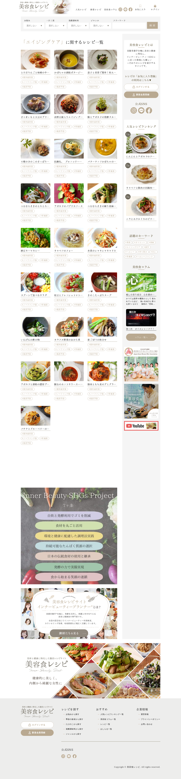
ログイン (155, 7)
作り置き (143, 252)
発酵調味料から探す (74, 729)
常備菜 (45, 82)
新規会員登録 (141, 94)
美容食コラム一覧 (108, 719)
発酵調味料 (74, 20)
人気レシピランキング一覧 (112, 714)
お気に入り (140, 7)
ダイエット (140, 242)
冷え (154, 252)
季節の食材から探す (74, 719)
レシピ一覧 (105, 724)
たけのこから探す (73, 724)
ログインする (141, 87)
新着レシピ (95, 9)
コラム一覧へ (144, 337)
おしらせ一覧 (106, 729)
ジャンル (95, 20)
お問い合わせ (147, 724)
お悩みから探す (72, 714)
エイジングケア (133, 247)
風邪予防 (27, 87)
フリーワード (119, 20)
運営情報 (145, 714)
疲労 (147, 247)
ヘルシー (130, 252)
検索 (152, 25)
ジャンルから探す (73, 734)
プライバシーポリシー (150, 719)
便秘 (152, 242)
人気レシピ (80, 9)
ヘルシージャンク (145, 257)
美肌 (129, 242)
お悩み (27, 20)
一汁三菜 (50, 20)
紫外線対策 (28, 77)
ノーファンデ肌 (30, 82)
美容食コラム (110, 9)
